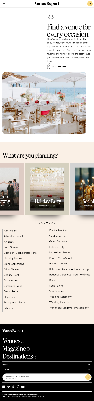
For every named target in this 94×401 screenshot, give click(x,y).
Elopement (10, 297)
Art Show (9, 241)
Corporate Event (13, 286)
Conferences (11, 280)
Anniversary (10, 230)
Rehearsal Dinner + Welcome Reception (71, 269)
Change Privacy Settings (30, 396)
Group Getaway (58, 241)
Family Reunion (58, 230)
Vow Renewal (56, 291)
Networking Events (59, 252)
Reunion (53, 280)
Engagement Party (14, 302)
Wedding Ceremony (60, 296)
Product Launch (58, 263)
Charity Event (11, 274)
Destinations (19, 356)
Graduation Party (59, 236)
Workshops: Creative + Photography (69, 307)
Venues (13, 340)
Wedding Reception (60, 302)
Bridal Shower (11, 269)
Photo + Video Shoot (60, 258)
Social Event (56, 285)
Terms (42, 396)
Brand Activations (14, 263)
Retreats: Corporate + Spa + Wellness (69, 274)
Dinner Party (11, 291)
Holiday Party (57, 247)
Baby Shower (11, 247)
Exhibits (8, 308)
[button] (39, 223)
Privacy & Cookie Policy (11, 396)
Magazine (16, 348)
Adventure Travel (13, 236)
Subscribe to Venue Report (17, 376)
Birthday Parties (13, 258)
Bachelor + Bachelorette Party (20, 252)
